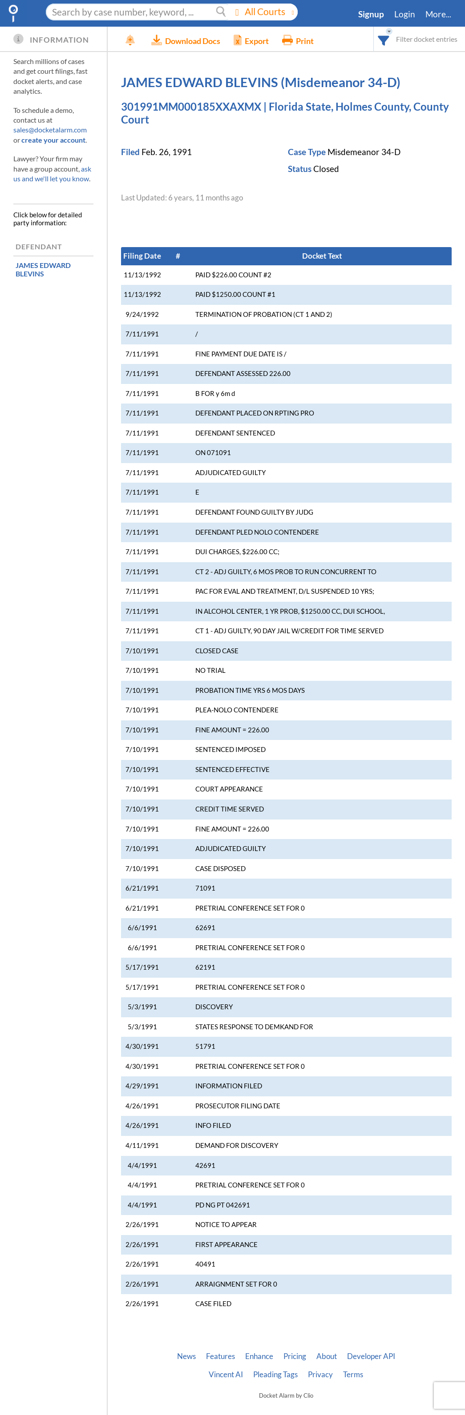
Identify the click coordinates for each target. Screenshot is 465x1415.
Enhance (259, 1356)
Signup (371, 14)
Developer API (371, 1356)
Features (220, 1356)
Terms (353, 1374)
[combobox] (383, 39)
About (326, 1356)
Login (404, 14)
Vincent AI (226, 1374)
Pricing (294, 1356)
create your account (53, 140)
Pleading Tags (275, 1374)
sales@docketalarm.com (50, 129)
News (186, 1356)
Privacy (320, 1374)
